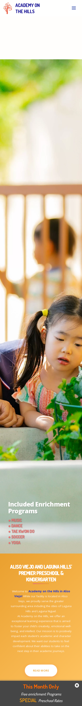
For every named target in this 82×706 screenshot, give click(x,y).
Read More (41, 670)
